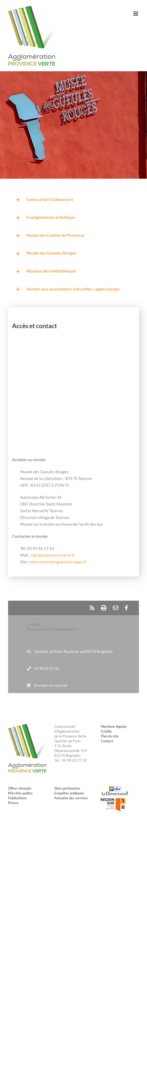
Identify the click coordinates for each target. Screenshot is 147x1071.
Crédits (106, 731)
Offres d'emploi (19, 788)
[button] (73, 199)
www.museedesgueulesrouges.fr (58, 561)
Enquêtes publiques (69, 793)
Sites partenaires (67, 788)
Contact (107, 741)
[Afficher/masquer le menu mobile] (136, 13)
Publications (17, 798)
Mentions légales (114, 726)
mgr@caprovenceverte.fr (53, 555)
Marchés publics (20, 793)
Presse (13, 803)
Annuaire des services (71, 798)
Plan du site (110, 736)
